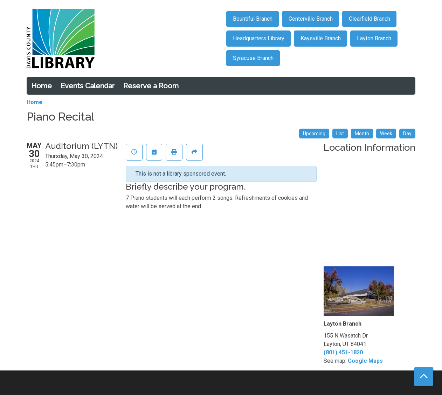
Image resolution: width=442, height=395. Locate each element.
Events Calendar (88, 86)
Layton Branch (374, 38)
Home (41, 86)
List (340, 133)
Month (362, 133)
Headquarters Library (258, 38)
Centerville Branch (311, 18)
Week (386, 133)
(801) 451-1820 (343, 352)
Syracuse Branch (253, 58)
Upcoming (314, 133)
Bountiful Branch (252, 18)
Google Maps (365, 360)
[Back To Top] (423, 376)
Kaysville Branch (321, 38)
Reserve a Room (151, 86)
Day (407, 133)
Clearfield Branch (369, 18)
